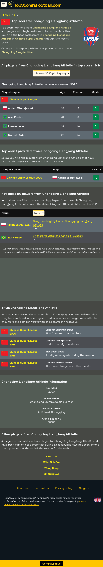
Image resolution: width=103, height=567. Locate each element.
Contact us (42, 500)
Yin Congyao (51, 486)
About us (23, 500)
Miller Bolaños (51, 474)
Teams (5, 14)
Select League (51, 563)
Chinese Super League (24, 177)
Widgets (84, 500)
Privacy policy (63, 500)
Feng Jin (51, 468)
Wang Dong (51, 480)
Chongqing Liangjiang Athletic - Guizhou (58, 235)
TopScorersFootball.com (37, 5)
